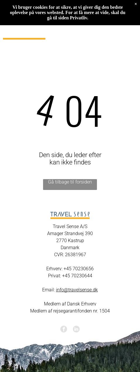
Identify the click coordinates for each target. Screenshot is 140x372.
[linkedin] (76, 330)
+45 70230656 (79, 268)
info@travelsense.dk (77, 290)
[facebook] (63, 330)
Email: (48, 290)
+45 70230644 (77, 275)
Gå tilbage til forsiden (70, 182)
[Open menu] (127, 35)
